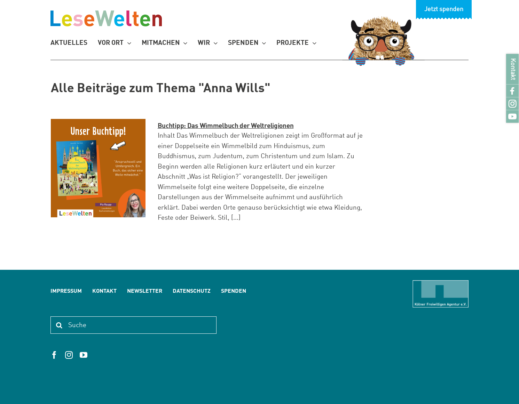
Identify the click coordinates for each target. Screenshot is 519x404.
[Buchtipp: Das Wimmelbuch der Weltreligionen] (98, 168)
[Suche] (133, 325)
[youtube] (83, 355)
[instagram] (69, 355)
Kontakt (513, 69)
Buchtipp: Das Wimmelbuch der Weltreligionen (226, 126)
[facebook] (54, 355)
